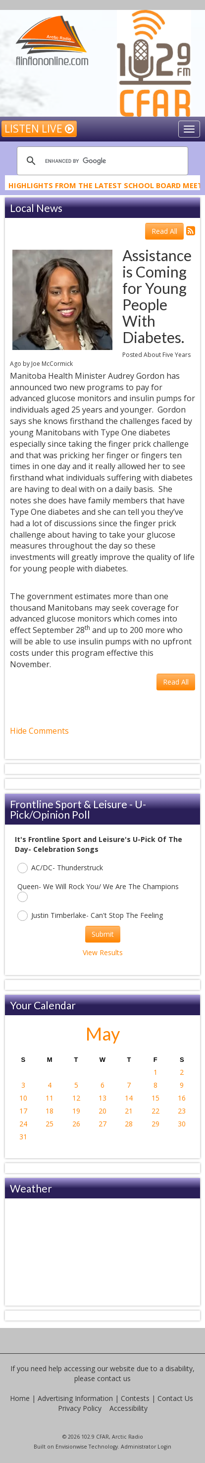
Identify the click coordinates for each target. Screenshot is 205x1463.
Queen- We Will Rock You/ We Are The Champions (98, 892)
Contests (135, 1398)
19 (76, 1110)
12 (76, 1098)
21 (129, 1110)
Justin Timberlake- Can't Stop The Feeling (90, 915)
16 (182, 1098)
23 (182, 1110)
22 (155, 1110)
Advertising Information (75, 1398)
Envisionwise (71, 1446)
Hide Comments (39, 730)
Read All (164, 231)
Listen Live (39, 129)
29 (155, 1123)
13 (102, 1098)
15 (155, 1098)
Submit (103, 934)
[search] (101, 161)
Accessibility (128, 1408)
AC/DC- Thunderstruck (60, 868)
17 (23, 1110)
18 (49, 1110)
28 (129, 1123)
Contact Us (175, 1398)
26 (76, 1123)
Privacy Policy (80, 1408)
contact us (114, 1378)
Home (20, 1398)
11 (49, 1098)
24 (23, 1123)
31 (23, 1136)
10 (23, 1098)
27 (102, 1123)
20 (102, 1110)
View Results (103, 952)
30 (182, 1123)
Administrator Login (146, 1446)
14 (129, 1098)
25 (49, 1123)
